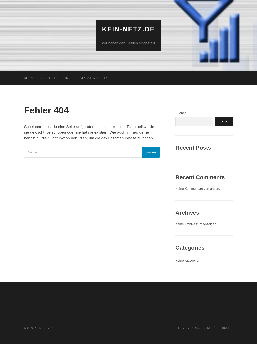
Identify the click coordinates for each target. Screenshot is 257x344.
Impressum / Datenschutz (86, 78)
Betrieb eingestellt (40, 78)
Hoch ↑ (227, 327)
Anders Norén (205, 327)
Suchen (180, 113)
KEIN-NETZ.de (129, 29)
